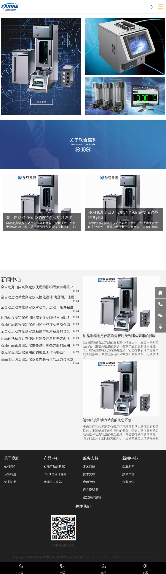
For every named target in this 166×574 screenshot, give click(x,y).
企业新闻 (128, 466)
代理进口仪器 (53, 482)
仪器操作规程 (92, 497)
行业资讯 (128, 482)
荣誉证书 (10, 482)
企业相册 (10, 474)
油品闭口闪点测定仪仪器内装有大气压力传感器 (40, 361)
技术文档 (89, 474)
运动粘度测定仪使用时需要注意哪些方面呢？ (40, 317)
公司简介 (10, 466)
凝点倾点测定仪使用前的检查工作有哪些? (40, 352)
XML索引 (91, 557)
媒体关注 (128, 474)
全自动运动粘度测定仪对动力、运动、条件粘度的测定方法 (40, 309)
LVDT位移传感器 (55, 474)
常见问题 (89, 466)
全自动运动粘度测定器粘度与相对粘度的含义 (40, 331)
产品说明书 (90, 489)
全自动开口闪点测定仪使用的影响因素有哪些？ (40, 289)
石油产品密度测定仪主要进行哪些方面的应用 (40, 345)
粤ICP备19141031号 (124, 557)
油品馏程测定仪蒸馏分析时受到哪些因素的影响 (119, 336)
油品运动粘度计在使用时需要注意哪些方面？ (40, 338)
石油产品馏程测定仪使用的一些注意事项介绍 (40, 324)
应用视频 (89, 482)
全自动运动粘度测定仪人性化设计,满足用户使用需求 (40, 299)
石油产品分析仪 (54, 466)
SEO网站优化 (145, 557)
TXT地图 (105, 557)
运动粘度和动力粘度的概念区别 (107, 420)
